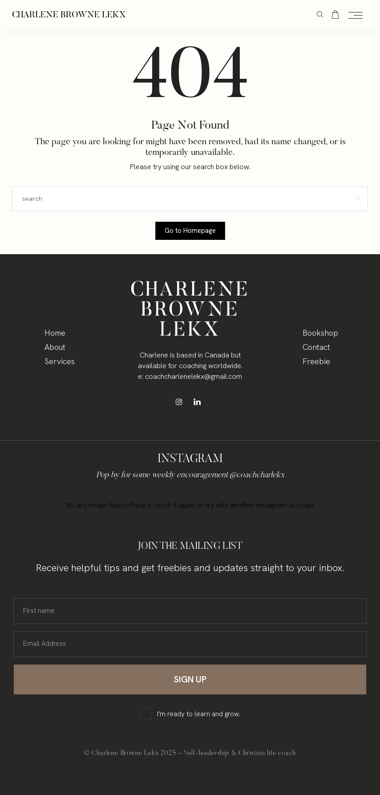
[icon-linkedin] (199, 402)
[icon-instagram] (181, 402)
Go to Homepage (190, 230)
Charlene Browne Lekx (69, 15)
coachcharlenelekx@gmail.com (193, 376)
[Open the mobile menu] (355, 16)
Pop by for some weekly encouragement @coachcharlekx (190, 475)
